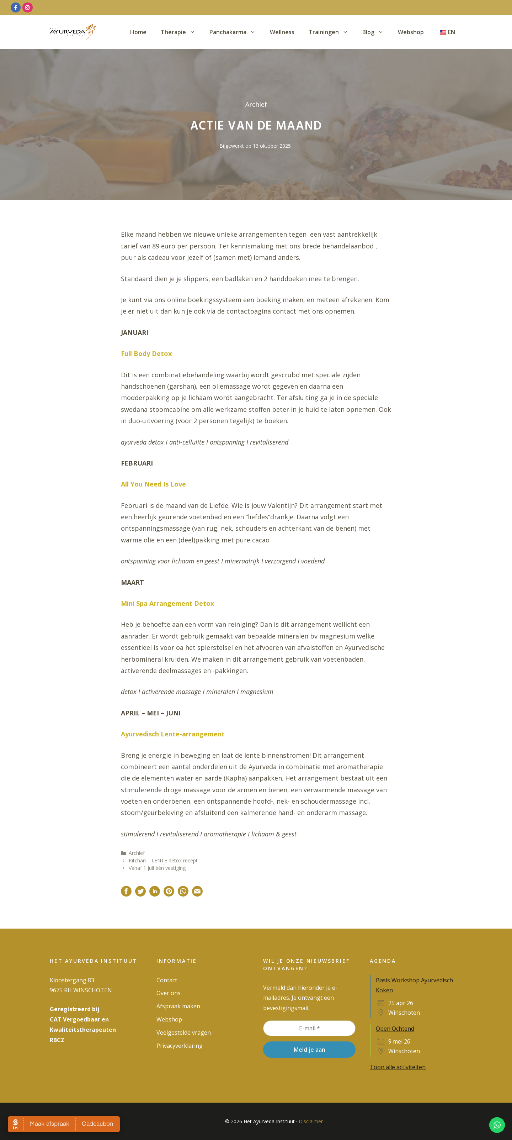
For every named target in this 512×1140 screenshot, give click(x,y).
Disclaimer (311, 1121)
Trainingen (332, 32)
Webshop (411, 32)
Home (138, 32)
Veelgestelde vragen (183, 1032)
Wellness (282, 32)
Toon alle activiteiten (398, 1067)
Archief (137, 853)
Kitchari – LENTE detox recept (163, 860)
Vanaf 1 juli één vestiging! (158, 868)
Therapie (181, 32)
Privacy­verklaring (179, 1046)
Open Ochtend (395, 1029)
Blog (376, 32)
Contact (166, 980)
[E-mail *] (309, 1028)
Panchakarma (236, 32)
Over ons (168, 993)
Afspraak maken (178, 1006)
